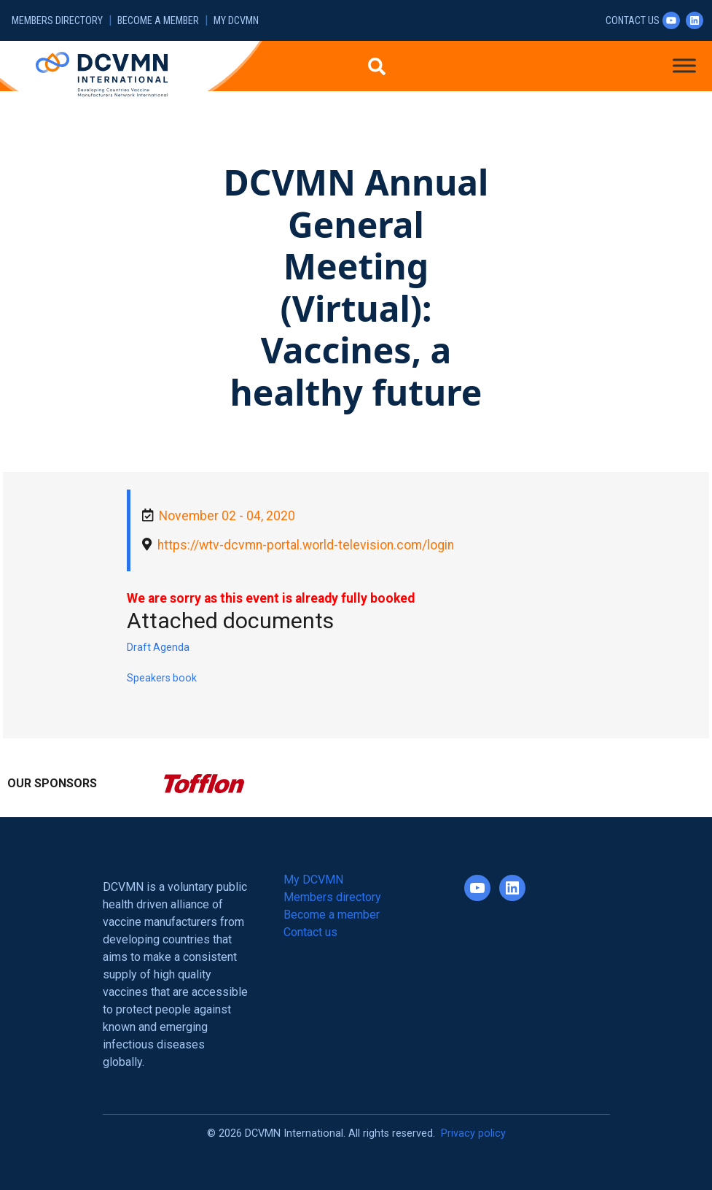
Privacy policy (473, 1133)
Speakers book (162, 678)
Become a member (158, 21)
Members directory (57, 21)
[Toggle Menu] (684, 65)
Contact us (633, 21)
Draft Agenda (158, 647)
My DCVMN (236, 21)
